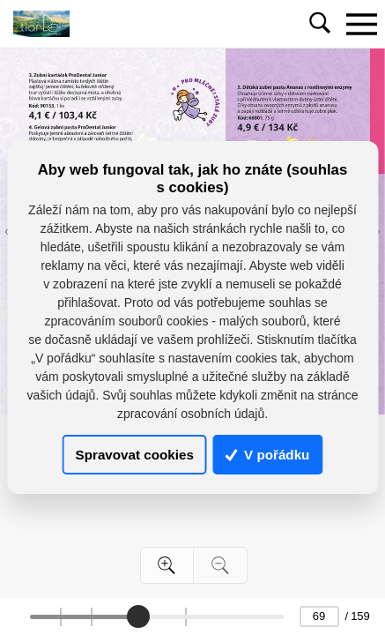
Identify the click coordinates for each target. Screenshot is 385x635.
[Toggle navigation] (361, 24)
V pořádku (268, 454)
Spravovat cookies (135, 454)
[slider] (137, 616)
